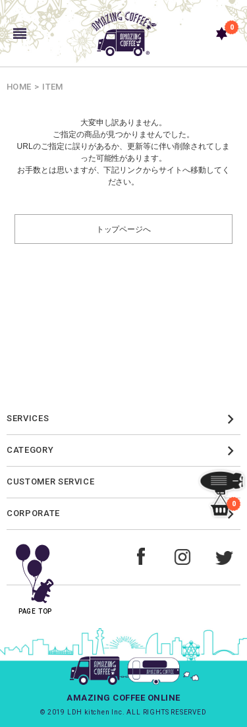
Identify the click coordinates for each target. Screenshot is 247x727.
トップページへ (123, 228)
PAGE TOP (35, 574)
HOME (19, 87)
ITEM (52, 87)
